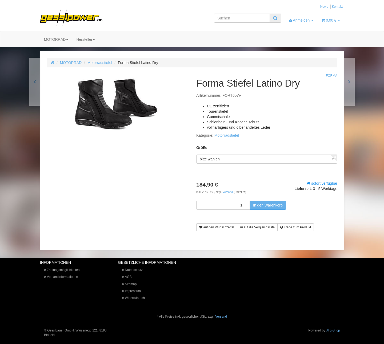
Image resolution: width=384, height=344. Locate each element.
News (324, 7)
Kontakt (337, 7)
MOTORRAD (56, 39)
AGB (128, 277)
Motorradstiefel (99, 62)
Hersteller (85, 39)
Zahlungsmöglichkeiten (63, 270)
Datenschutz (134, 270)
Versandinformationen (62, 277)
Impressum (133, 291)
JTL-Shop (333, 330)
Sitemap (131, 284)
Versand (228, 191)
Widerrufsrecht (135, 298)
